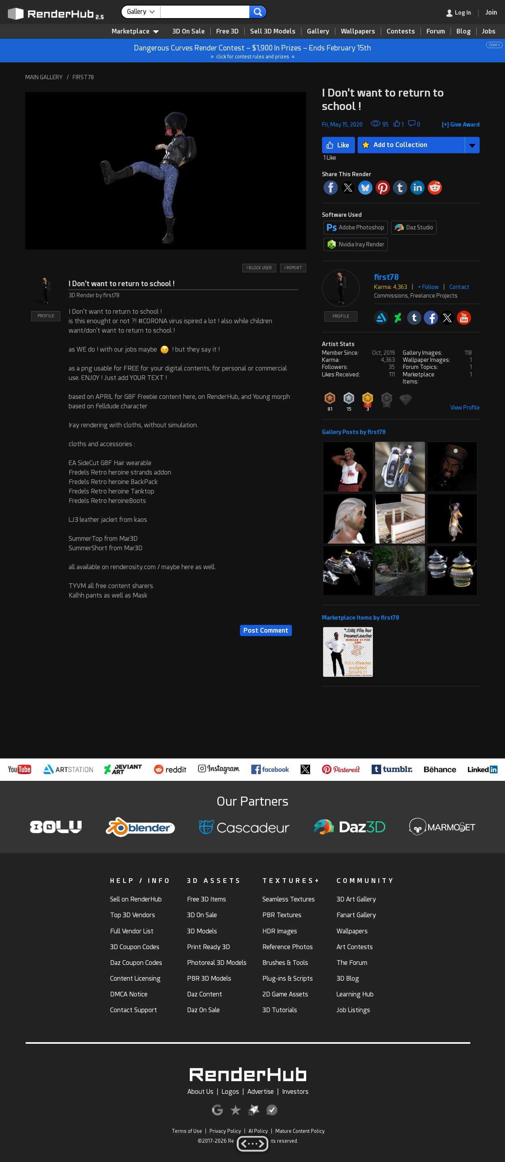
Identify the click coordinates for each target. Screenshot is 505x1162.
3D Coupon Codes (134, 947)
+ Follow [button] (428, 287)
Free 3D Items (206, 899)
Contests (401, 31)
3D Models (202, 931)
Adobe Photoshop (355, 227)
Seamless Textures (288, 899)
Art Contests (355, 947)
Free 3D (227, 31)
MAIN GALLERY (44, 77)
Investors (295, 1091)
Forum (435, 31)
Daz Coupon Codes (136, 962)
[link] (462, 13)
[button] (165, 170)
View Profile (465, 407)
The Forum (352, 962)
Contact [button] (459, 287)
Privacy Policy (225, 1131)
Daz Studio (414, 227)
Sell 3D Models (273, 31)
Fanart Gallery (356, 915)
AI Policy (258, 1131)
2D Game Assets (285, 994)
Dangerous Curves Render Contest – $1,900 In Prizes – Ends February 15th (253, 51)
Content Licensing (135, 978)
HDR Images (279, 931)
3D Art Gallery (356, 899)
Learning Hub (355, 994)
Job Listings (353, 1010)
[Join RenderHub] (491, 12)
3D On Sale (188, 31)
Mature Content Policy (300, 1131)
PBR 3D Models (209, 978)
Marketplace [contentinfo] (135, 31)
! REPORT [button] (293, 268)
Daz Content (204, 994)
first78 (386, 277)
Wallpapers (358, 31)
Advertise (260, 1091)
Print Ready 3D (208, 947)
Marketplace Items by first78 (360, 618)
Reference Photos (287, 947)
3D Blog (348, 978)
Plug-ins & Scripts (287, 978)
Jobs (489, 31)
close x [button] (494, 45)
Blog (463, 31)
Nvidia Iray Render (355, 244)
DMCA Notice (129, 994)
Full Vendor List (131, 931)
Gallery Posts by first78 (354, 432)
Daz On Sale (203, 1010)
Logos (230, 1091)
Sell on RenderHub (136, 899)
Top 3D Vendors (132, 915)
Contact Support (133, 1010)
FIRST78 (83, 77)
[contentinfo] (144, 12)
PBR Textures (281, 915)
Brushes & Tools (285, 962)
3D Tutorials (279, 1010)
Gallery (318, 31)
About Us (200, 1091)
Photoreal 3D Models (217, 962)
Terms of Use (187, 1131)
